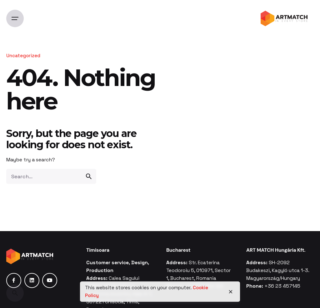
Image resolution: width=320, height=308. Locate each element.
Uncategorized (23, 55)
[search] (88, 176)
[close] (230, 291)
